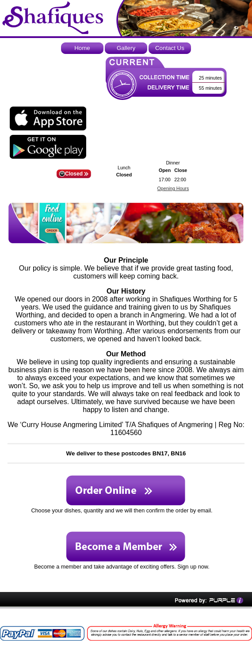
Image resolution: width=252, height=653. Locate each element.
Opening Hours (173, 188)
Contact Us (169, 48)
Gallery (126, 48)
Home (82, 48)
